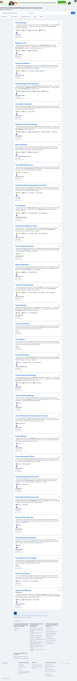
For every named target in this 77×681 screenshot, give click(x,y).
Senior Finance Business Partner (26, 226)
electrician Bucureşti (50, 628)
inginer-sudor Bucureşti (50, 635)
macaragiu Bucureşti (50, 641)
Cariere (19, 669)
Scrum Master (20, 339)
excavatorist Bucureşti (50, 643)
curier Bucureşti (49, 630)
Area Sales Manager (22, 355)
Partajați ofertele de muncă (37, 666)
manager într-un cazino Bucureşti (36, 628)
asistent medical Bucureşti (51, 640)
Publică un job (62, 2)
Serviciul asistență (22, 666)
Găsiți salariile (48, 674)
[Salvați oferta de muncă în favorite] (59, 23)
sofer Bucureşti (49, 636)
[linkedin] (68, 663)
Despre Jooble (21, 664)
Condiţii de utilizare (49, 669)
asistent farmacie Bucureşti (51, 633)
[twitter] (65, 663)
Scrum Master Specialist (23, 104)
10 (47, 613)
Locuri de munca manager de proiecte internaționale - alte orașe (24, 672)
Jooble (9, 678)
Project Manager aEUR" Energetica (27, 84)
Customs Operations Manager (25, 375)
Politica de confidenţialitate (50, 671)
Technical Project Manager (24, 285)
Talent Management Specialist (25, 538)
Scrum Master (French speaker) (26, 558)
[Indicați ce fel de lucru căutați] (13, 13)
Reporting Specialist (22, 265)
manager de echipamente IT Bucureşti (37, 644)
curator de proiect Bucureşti (35, 637)
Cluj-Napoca (16, 628)
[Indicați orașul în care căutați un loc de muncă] (40, 13)
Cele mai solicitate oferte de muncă (21, 656)
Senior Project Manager (23, 590)
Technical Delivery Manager (24, 395)
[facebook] (61, 663)
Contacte (20, 668)
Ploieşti (15, 630)
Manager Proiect (21, 43)
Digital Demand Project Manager (26, 124)
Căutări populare (18, 621)
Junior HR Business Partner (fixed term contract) (31, 416)
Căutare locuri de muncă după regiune (21, 658)
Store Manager (20, 205)
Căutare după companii (49, 675)
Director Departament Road (24, 246)
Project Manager (21, 23)
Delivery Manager (21, 144)
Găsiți (73, 13)
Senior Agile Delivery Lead (24, 165)
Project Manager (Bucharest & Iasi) (27, 477)
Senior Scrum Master (22, 63)
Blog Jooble (34, 668)
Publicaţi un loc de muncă (37, 664)
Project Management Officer (25, 456)
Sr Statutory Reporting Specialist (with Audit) (30, 185)
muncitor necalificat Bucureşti (51, 631)
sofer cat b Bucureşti (50, 638)
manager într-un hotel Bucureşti (36, 635)
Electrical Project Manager (24, 517)
